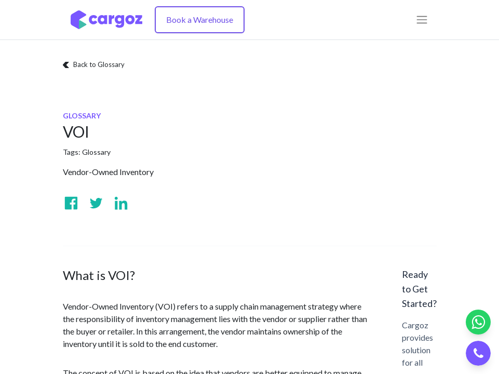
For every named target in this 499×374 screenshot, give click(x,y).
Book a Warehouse (199, 19)
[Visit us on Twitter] (96, 203)
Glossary (96, 152)
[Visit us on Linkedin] (121, 203)
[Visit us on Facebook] (71, 203)
